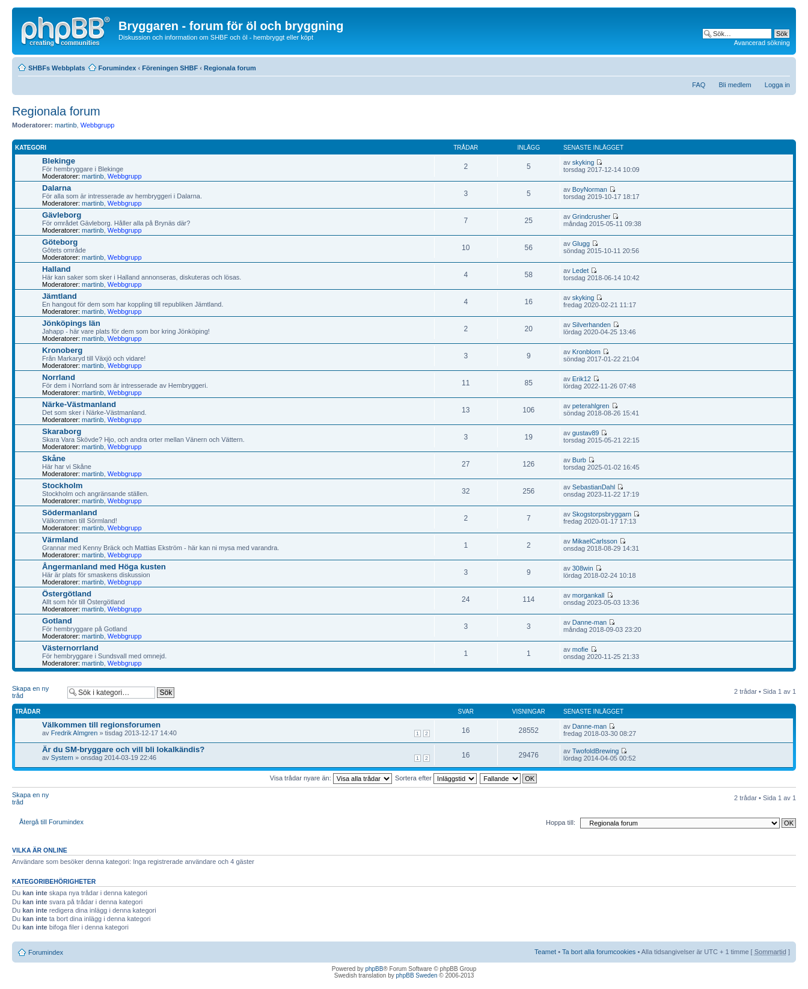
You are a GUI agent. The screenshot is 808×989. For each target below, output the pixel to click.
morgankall (588, 595)
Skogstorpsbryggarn (601, 514)
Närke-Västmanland (79, 404)
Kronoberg (62, 350)
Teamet (545, 951)
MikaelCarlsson (594, 541)
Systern (62, 757)
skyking (583, 162)
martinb (66, 125)
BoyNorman (589, 189)
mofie (580, 649)
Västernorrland (70, 647)
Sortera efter (436, 778)
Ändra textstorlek (781, 65)
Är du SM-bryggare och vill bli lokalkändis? (123, 749)
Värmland (60, 539)
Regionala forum (230, 68)
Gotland (57, 620)
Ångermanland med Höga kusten (104, 566)
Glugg (581, 243)
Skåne (54, 458)
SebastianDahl (594, 487)
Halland (56, 269)
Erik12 (581, 378)
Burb (579, 460)
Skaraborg (61, 431)
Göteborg (60, 241)
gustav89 (585, 432)
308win (582, 568)
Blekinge (58, 160)
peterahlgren (591, 405)
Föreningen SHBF (170, 68)
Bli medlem (734, 84)
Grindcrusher (591, 216)
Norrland (58, 377)
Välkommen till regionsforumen (101, 724)
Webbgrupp (98, 125)
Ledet (580, 270)
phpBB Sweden (417, 975)
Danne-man (589, 622)
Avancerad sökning (762, 42)
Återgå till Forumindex (51, 821)
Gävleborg (61, 214)
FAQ (698, 84)
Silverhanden (591, 324)
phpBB (374, 969)
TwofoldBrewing (595, 751)
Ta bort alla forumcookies (598, 951)
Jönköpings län (71, 323)
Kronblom (586, 351)
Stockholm (62, 485)
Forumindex (117, 68)
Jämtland (59, 296)
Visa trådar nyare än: (331, 778)
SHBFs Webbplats (56, 68)
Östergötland (66, 593)
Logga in (777, 84)
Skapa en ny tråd (36, 692)
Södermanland (69, 512)
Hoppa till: (560, 822)
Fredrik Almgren (74, 732)
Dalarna (56, 187)
